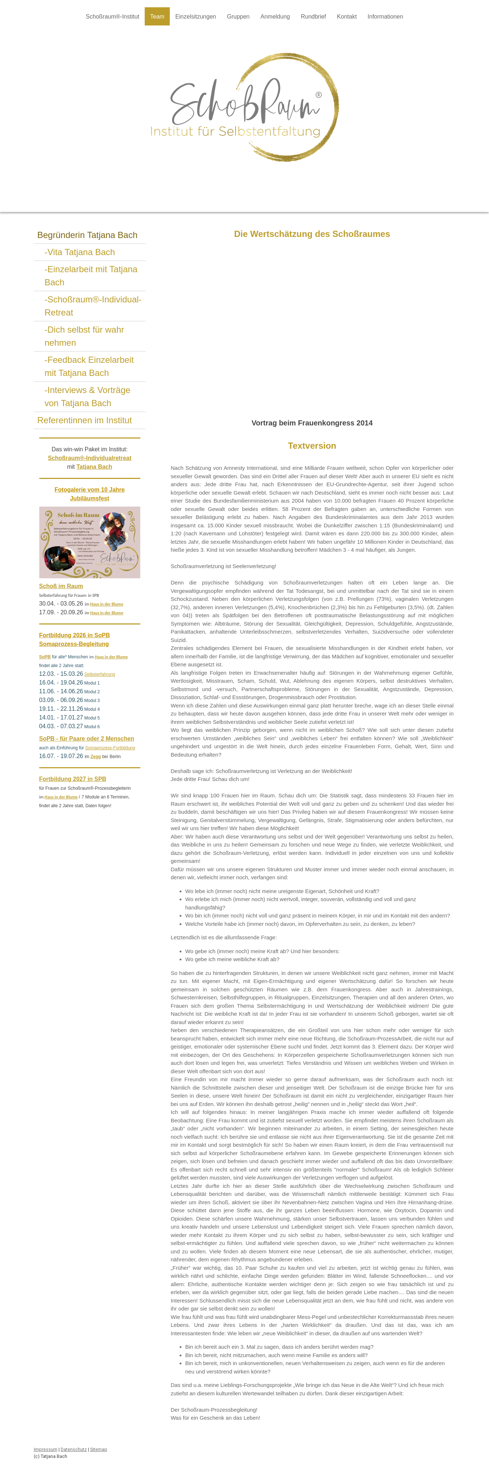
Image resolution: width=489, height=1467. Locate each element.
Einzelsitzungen (195, 16)
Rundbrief (313, 16)
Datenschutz (74, 1449)
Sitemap (98, 1449)
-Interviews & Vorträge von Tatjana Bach (88, 396)
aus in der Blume (108, 604)
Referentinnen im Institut (84, 420)
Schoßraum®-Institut (112, 16)
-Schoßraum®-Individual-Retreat (93, 305)
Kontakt (347, 16)
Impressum (45, 1449)
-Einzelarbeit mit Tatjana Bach (91, 275)
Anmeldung (275, 16)
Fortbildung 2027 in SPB (73, 779)
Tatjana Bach (94, 467)
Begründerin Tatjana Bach (87, 235)
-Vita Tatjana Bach (80, 252)
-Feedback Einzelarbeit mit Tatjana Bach (89, 366)
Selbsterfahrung (99, 674)
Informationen (385, 16)
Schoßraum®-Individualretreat (90, 458)
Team (157, 16)
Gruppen (238, 16)
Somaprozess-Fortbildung (110, 747)
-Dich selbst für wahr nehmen (84, 336)
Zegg (96, 756)
